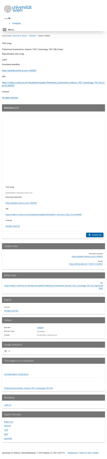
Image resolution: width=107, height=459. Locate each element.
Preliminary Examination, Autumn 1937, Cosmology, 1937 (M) (28, 388)
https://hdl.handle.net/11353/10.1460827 (86, 264)
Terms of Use (85, 453)
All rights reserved (10, 98)
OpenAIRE (8, 438)
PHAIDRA (16, 23)
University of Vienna (19, 36)
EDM (6, 434)
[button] (8, 29)
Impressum (73, 453)
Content (53, 149)
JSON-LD (7, 405)
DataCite (7, 426)
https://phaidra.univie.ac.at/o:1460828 (21, 203)
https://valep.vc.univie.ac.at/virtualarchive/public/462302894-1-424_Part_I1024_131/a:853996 (44, 215)
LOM (6, 430)
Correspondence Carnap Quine (16, 374)
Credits (95, 453)
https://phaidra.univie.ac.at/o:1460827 (19, 70)
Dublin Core (8, 422)
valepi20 (40, 328)
